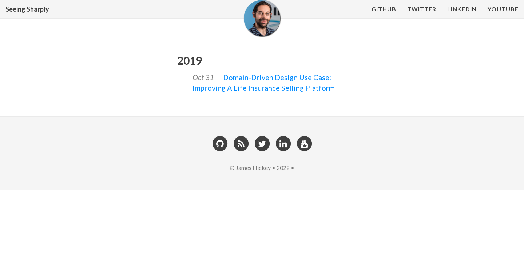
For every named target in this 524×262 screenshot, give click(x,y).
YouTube (503, 16)
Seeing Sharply (27, 16)
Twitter (421, 16)
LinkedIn (462, 16)
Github (384, 16)
